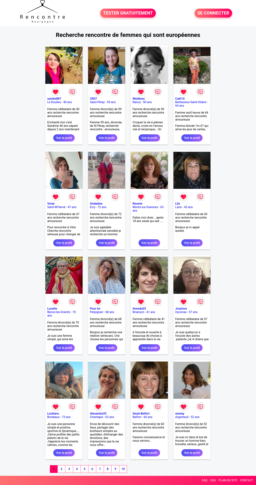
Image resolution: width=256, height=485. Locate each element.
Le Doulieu (54, 102)
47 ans (72, 207)
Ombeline (96, 203)
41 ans (150, 312)
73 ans (66, 417)
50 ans (147, 102)
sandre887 (54, 98)
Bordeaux (53, 417)
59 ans (111, 102)
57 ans (193, 312)
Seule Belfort (141, 413)
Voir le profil (64, 138)
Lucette (52, 308)
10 (123, 469)
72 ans (102, 207)
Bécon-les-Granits (58, 312)
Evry (92, 207)
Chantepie (96, 417)
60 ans (148, 417)
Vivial (50, 203)
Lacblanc (53, 413)
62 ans (109, 417)
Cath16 (180, 98)
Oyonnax (181, 312)
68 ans (109, 312)
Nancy (136, 102)
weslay (179, 413)
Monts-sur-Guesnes (145, 207)
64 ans (179, 105)
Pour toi (95, 308)
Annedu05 (139, 308)
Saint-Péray (97, 102)
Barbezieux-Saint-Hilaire (190, 102)
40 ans (67, 102)
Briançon (138, 312)
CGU (213, 480)
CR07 (93, 98)
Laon (178, 207)
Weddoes (138, 98)
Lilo (177, 203)
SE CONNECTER (213, 13)
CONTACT (246, 480)
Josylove (181, 308)
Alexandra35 (98, 413)
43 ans (188, 207)
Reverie (137, 203)
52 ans (195, 417)
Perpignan (96, 312)
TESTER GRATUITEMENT (128, 13)
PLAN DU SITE (228, 480)
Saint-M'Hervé (56, 207)
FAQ (204, 480)
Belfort (136, 417)
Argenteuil (181, 417)
